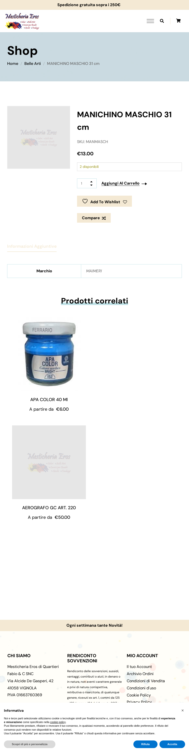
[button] (183, 710)
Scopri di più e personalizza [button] (29, 744)
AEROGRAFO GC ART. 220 (49, 508)
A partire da (49, 409)
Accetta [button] (172, 744)
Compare (91, 217)
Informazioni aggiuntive (32, 246)
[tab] (32, 244)
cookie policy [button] (58, 722)
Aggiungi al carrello (120, 183)
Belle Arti (32, 63)
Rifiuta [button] (145, 744)
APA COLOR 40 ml (49, 400)
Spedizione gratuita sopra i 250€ (87, 4)
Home (12, 63)
